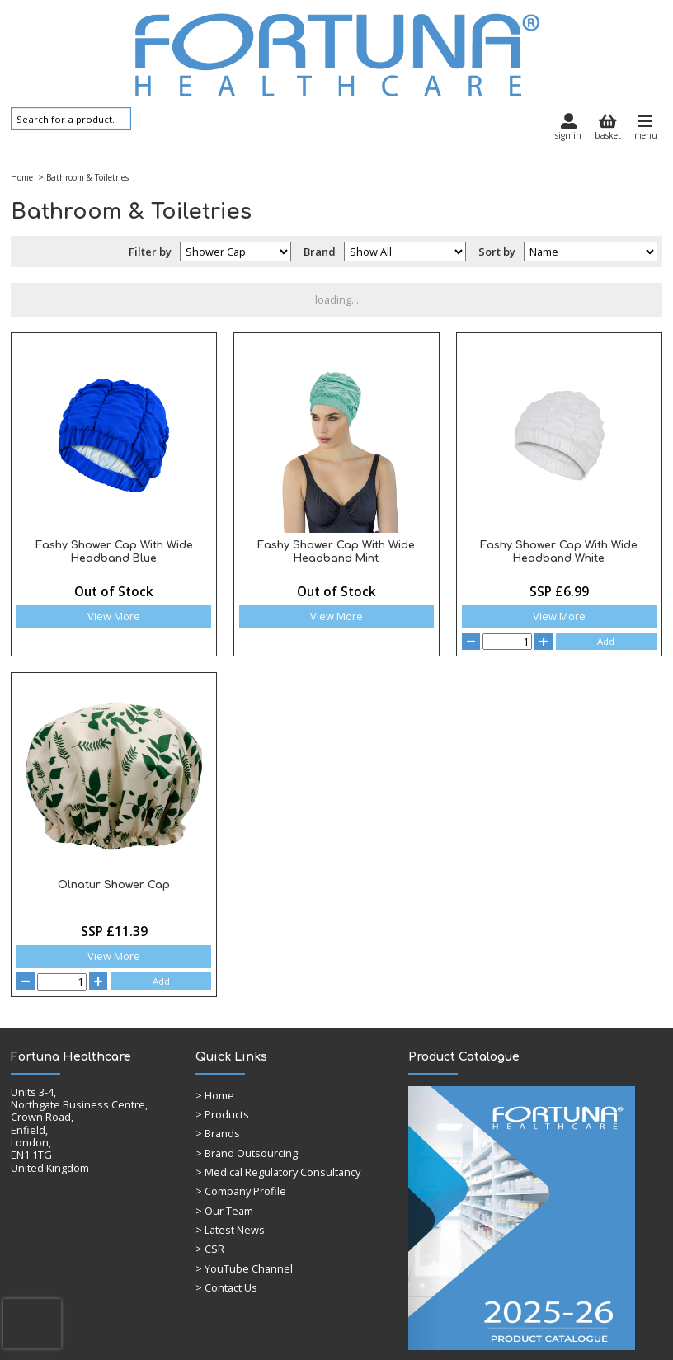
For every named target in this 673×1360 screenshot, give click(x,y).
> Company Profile (240, 1191)
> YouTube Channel (244, 1268)
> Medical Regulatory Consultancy (277, 1172)
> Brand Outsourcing (246, 1153)
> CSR (209, 1248)
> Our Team (224, 1210)
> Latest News (230, 1229)
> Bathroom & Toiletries (82, 177)
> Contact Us (226, 1287)
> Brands (217, 1133)
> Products (222, 1114)
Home (22, 177)
